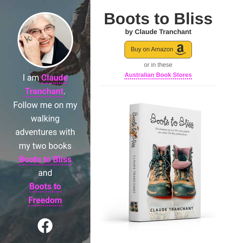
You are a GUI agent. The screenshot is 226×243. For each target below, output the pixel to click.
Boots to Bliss (45, 159)
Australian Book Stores (158, 75)
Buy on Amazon (158, 49)
